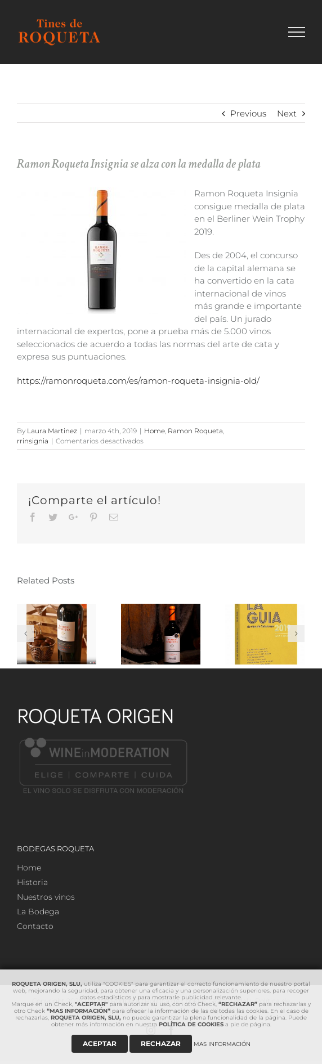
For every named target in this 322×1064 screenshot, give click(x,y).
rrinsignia (32, 441)
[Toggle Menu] (296, 32)
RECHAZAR (161, 1043)
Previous (248, 113)
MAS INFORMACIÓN (222, 1044)
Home (154, 431)
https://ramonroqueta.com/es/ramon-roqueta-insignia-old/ (138, 380)
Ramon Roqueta (195, 431)
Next (287, 113)
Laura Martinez (52, 431)
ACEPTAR (100, 1043)
